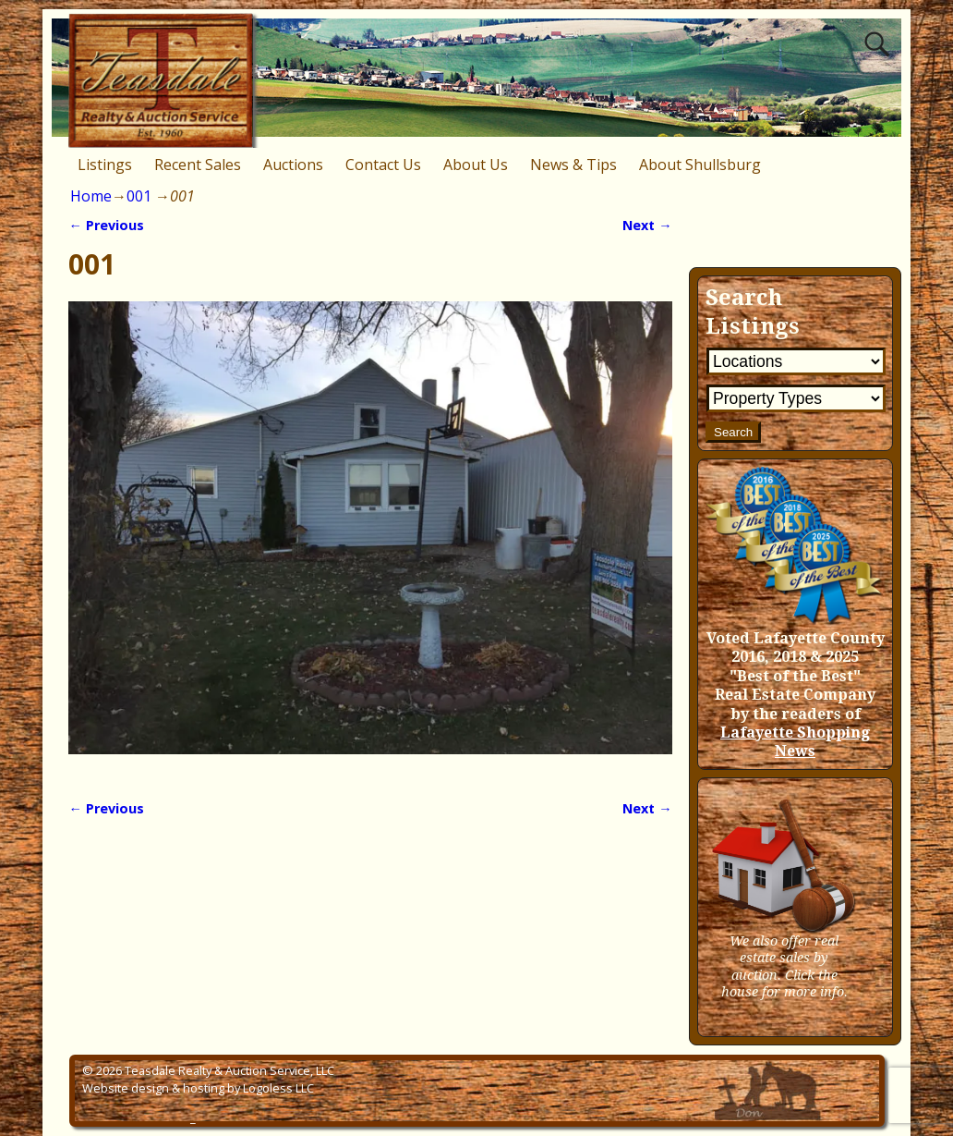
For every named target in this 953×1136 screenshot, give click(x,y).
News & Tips (573, 164)
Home (91, 196)
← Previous (105, 225)
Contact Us (383, 164)
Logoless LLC (278, 1088)
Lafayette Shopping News (795, 742)
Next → (646, 225)
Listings (105, 164)
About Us (475, 164)
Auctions (293, 164)
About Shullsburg (700, 164)
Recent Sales (197, 164)
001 (139, 196)
